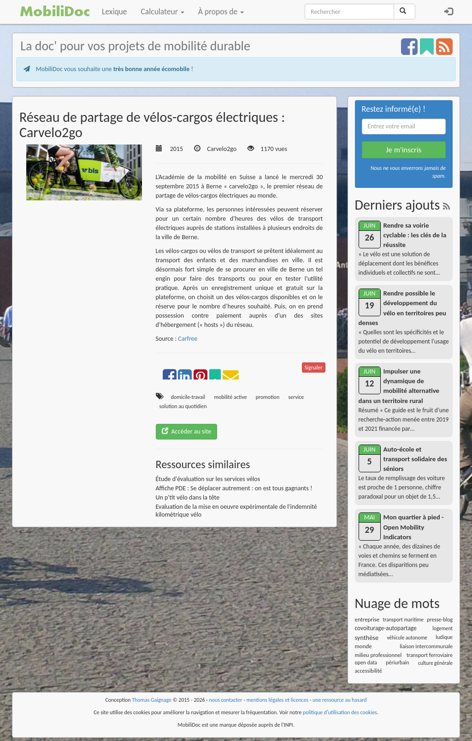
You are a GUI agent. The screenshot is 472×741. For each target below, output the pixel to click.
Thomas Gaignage (151, 700)
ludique (444, 637)
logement (442, 628)
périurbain (397, 662)
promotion (267, 397)
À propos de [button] (221, 11)
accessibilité (368, 670)
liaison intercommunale (426, 646)
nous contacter (225, 700)
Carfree (187, 339)
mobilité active (230, 397)
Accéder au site (187, 431)
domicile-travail (188, 397)
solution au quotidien (183, 406)
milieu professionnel (378, 654)
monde (363, 646)
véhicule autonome (407, 637)
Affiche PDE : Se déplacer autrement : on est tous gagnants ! (234, 488)
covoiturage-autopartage (386, 628)
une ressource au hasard (340, 700)
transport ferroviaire (430, 654)
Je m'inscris (403, 150)
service (296, 397)
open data (366, 662)
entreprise (367, 619)
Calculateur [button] (162, 11)
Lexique (114, 11)
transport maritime (403, 619)
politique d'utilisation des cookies (340, 712)
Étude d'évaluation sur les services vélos (208, 479)
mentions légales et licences (277, 700)
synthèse (367, 637)
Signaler (314, 367)
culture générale (435, 663)
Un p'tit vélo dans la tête (188, 497)
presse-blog (440, 619)
